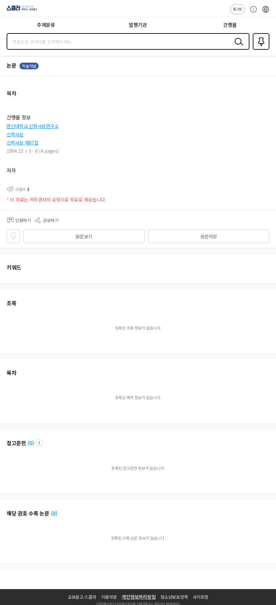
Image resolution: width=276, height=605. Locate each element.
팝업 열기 (39, 443)
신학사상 (15, 134)
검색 (237, 46)
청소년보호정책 (174, 597)
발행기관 (138, 24)
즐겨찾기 (259, 49)
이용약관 (109, 597)
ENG (265, 12)
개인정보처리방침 (138, 596)
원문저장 (208, 236)
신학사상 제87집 (22, 142)
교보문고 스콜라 (82, 597)
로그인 (237, 8)
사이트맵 (200, 597)
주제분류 (46, 24)
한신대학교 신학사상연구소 (32, 126)
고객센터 (252, 12)
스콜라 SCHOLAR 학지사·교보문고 (20, 10)
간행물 (230, 24)
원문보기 (83, 236)
